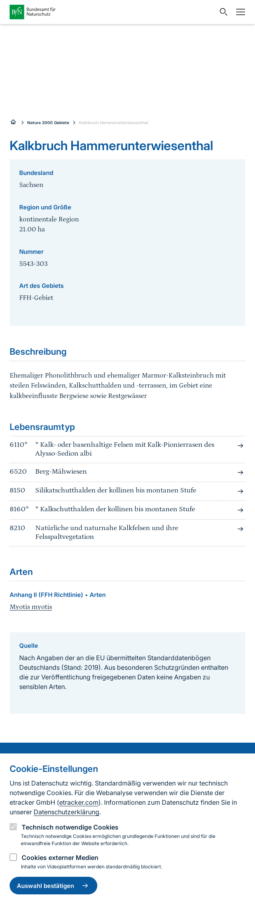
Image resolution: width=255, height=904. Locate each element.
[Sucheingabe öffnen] (222, 12)
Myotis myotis (31, 607)
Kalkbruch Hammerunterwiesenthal (114, 122)
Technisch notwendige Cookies (70, 827)
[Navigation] (238, 12)
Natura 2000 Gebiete (48, 122)
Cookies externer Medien (60, 858)
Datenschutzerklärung (66, 812)
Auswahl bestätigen (53, 885)
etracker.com (78, 802)
